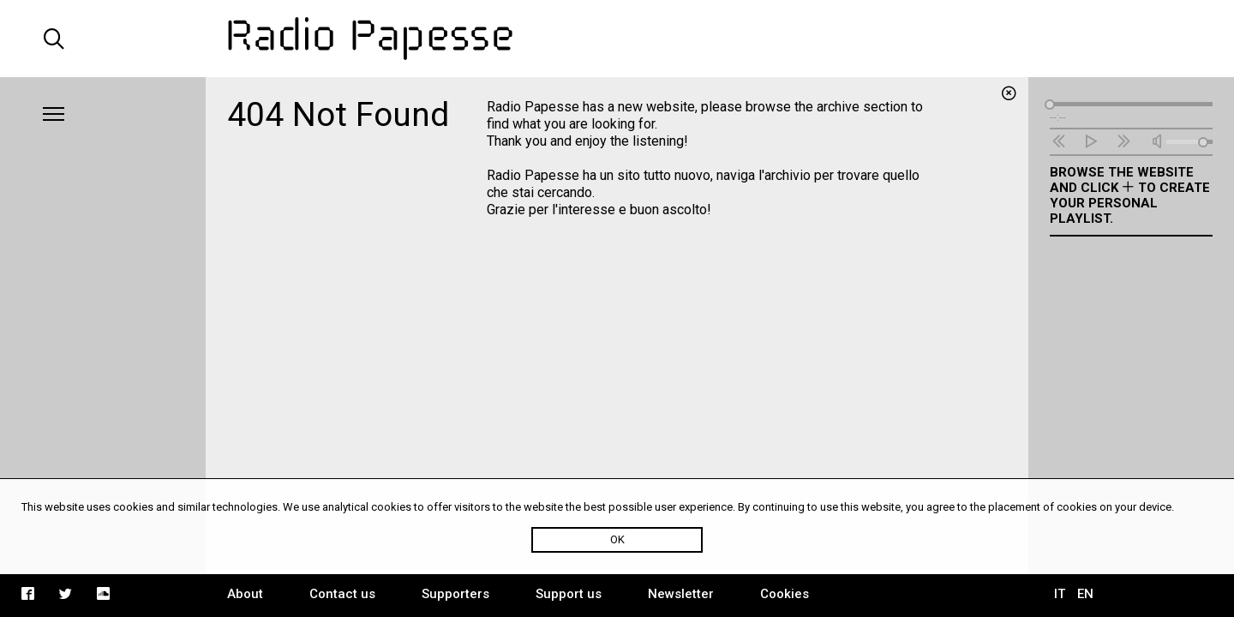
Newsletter (681, 594)
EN (1085, 594)
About (245, 594)
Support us (569, 594)
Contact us (342, 594)
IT (1059, 594)
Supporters (455, 594)
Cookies (784, 594)
